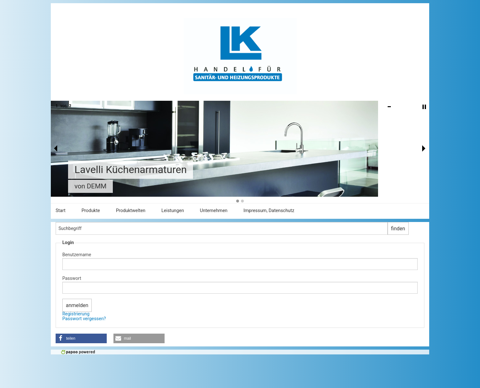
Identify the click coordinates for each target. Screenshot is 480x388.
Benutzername (76, 254)
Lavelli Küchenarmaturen (130, 169)
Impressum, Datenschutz (269, 210)
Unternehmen (214, 210)
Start (61, 210)
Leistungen (172, 210)
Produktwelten (130, 210)
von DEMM (90, 186)
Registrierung (75, 314)
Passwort (71, 278)
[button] (81, 338)
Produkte (90, 210)
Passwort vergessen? (84, 318)
